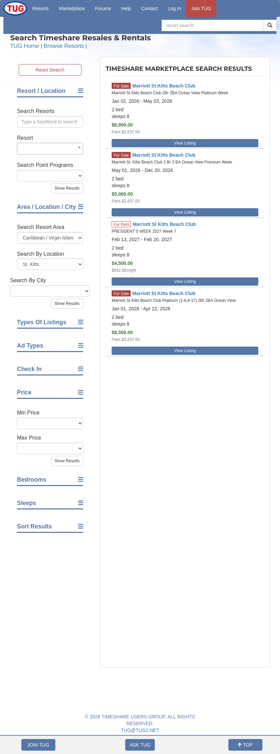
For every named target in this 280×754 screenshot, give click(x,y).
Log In (174, 8)
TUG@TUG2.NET (140, 730)
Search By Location (40, 254)
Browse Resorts (64, 46)
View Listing (185, 143)
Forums (103, 8)
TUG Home (24, 46)
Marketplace (72, 8)
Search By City (28, 280)
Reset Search (50, 70)
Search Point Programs (45, 165)
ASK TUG (140, 745)
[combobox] (50, 149)
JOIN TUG (38, 745)
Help (126, 8)
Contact (149, 8)
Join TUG (201, 8)
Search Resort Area (40, 227)
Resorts (40, 8)
